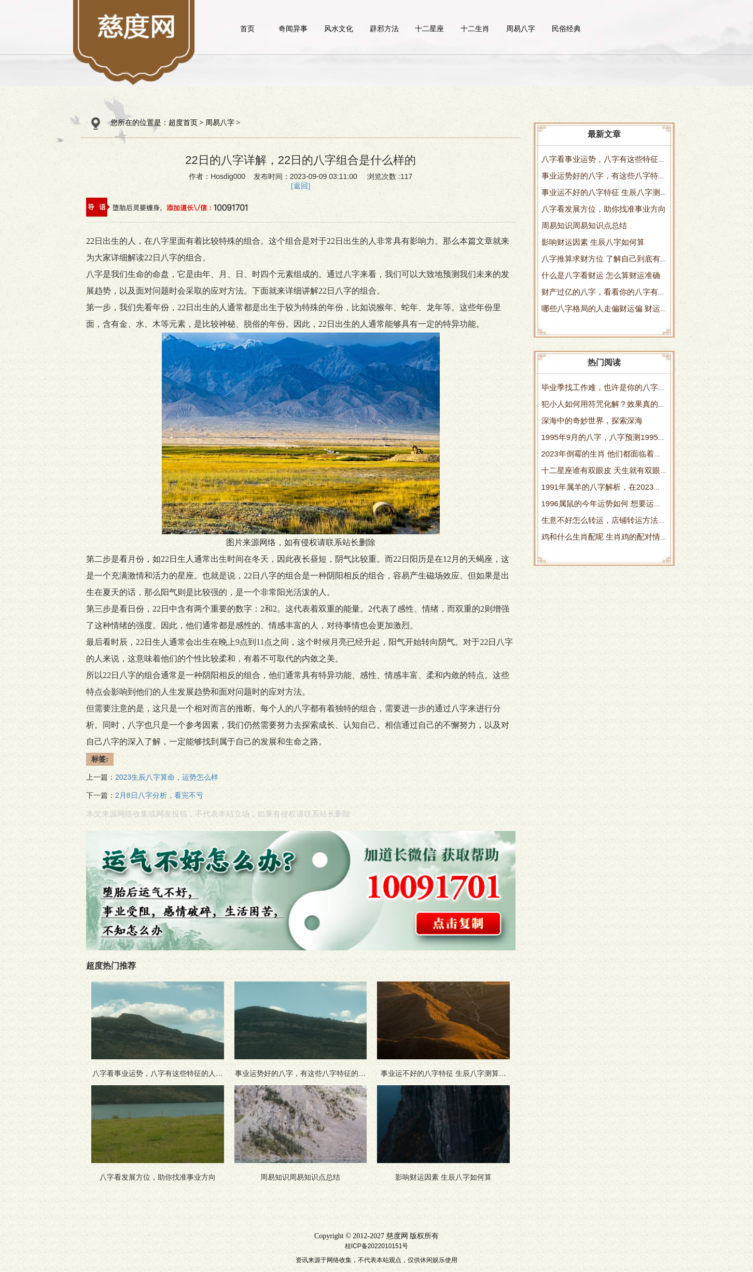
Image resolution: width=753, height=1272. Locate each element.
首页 (247, 28)
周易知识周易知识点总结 (584, 225)
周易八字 (520, 28)
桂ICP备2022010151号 (377, 1246)
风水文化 (338, 28)
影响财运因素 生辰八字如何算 (593, 242)
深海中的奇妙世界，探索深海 (592, 420)
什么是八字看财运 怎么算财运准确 (600, 275)
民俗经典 (566, 28)
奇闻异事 (293, 28)
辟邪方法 (384, 28)
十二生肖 (475, 28)
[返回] (300, 186)
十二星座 (429, 28)
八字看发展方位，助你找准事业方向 (603, 208)
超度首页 (183, 123)
